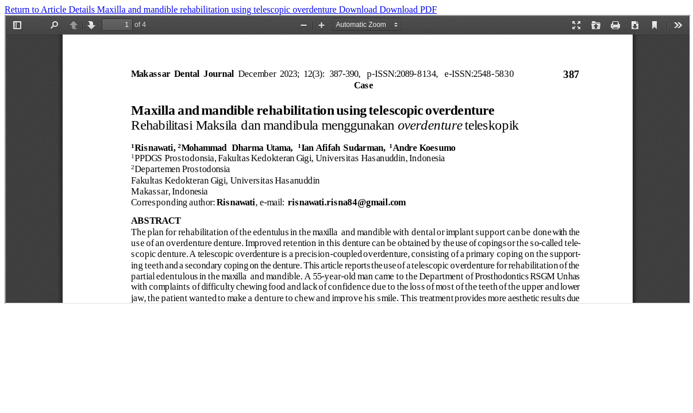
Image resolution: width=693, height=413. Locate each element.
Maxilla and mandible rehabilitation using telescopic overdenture (218, 9)
